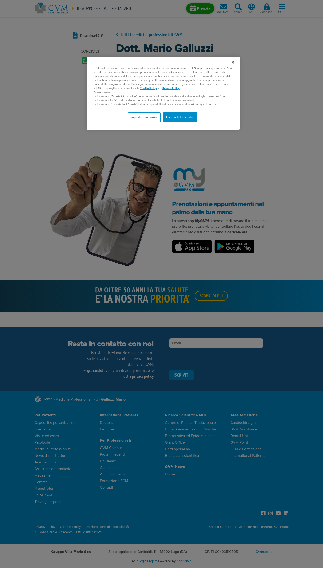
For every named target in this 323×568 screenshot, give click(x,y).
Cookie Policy (148, 88)
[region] (163, 93)
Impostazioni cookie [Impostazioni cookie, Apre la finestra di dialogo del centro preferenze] (144, 117)
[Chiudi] (233, 62)
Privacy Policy (171, 88)
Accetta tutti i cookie (180, 117)
